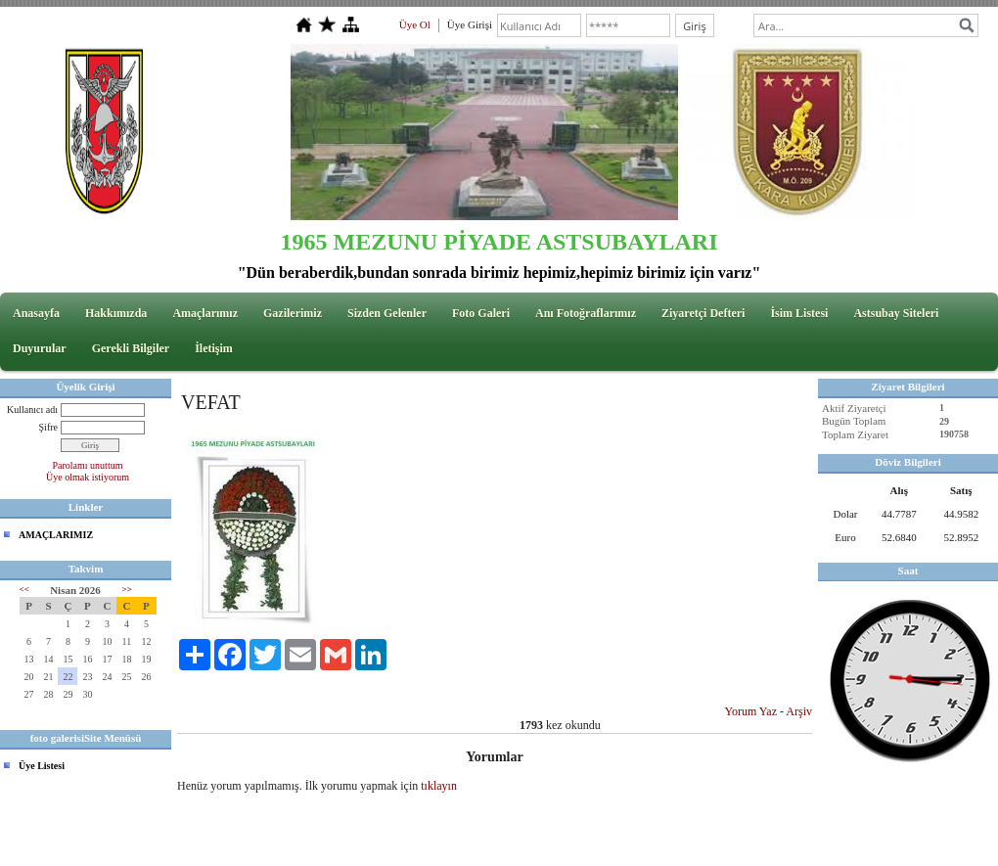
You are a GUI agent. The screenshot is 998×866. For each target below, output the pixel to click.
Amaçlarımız (205, 313)
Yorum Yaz (751, 711)
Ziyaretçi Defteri (703, 313)
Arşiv (799, 711)
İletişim (214, 348)
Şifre (48, 427)
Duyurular (40, 348)
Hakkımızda (116, 313)
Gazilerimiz (292, 313)
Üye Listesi (42, 765)
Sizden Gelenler (387, 313)
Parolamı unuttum (88, 465)
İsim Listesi (799, 313)
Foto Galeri (481, 313)
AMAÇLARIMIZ (56, 534)
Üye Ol (415, 24)
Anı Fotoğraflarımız (585, 313)
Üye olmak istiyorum (87, 477)
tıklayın (439, 786)
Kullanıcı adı (32, 409)
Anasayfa (36, 313)
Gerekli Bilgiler (130, 348)
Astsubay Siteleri (895, 313)
